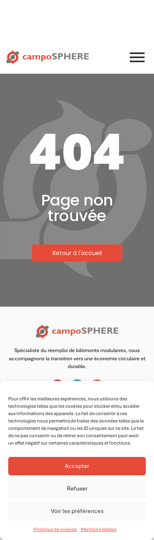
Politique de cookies (55, 529)
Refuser (77, 488)
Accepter (77, 466)
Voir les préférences (77, 511)
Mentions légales (99, 529)
